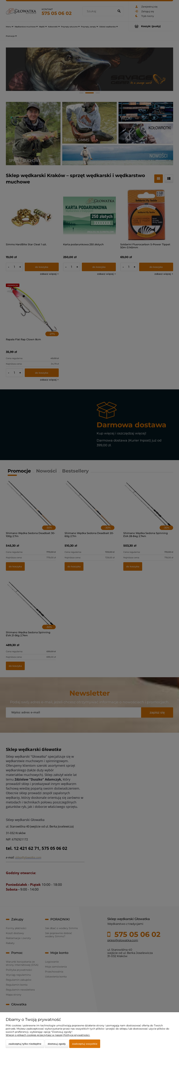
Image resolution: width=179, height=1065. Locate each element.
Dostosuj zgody (57, 1043)
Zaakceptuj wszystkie (84, 1043)
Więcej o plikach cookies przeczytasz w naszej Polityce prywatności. (48, 1035)
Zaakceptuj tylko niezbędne (25, 1043)
